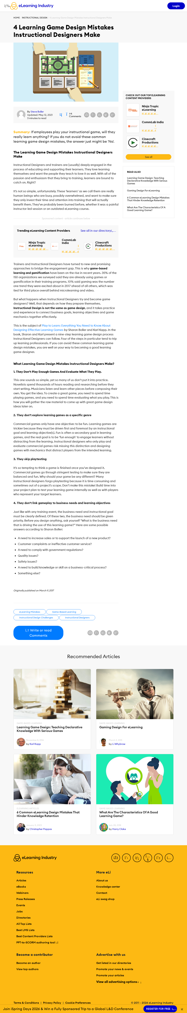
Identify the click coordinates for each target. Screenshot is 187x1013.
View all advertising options (118, 982)
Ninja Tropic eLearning (37, 244)
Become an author (28, 963)
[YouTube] (147, 857)
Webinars (22, 892)
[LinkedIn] (137, 857)
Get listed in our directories (113, 963)
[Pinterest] (158, 857)
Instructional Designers (77, 617)
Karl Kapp (35, 743)
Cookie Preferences (78, 1002)
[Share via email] (105, 114)
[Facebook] (115, 857)
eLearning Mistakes (29, 611)
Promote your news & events (114, 969)
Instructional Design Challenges (36, 617)
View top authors (27, 969)
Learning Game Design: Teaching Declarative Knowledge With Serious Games (147, 180)
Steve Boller (37, 111)
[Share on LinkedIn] (99, 114)
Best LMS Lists (25, 930)
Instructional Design (34, 17)
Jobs (19, 911)
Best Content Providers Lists (34, 936)
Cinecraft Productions (103, 244)
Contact (101, 892)
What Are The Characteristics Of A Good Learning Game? (146, 209)
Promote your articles (110, 975)
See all (148, 156)
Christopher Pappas (41, 829)
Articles (21, 880)
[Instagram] (169, 857)
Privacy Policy (52, 1002)
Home (16, 17)
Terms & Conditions (26, 1002)
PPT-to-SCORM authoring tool (37, 942)
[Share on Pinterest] (112, 114)
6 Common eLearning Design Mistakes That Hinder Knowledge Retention (148, 199)
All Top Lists (24, 923)
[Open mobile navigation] (6, 5)
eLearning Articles (28, 808)
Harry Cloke (119, 829)
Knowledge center (108, 886)
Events (20, 905)
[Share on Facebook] (86, 114)
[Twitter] (126, 857)
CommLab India (69, 241)
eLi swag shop (105, 899)
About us (102, 880)
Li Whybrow (118, 743)
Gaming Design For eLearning (143, 190)
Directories (23, 917)
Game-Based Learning (64, 611)
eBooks (21, 886)
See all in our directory (98, 231)
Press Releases (25, 899)
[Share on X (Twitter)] (93, 114)
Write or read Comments (38, 632)
